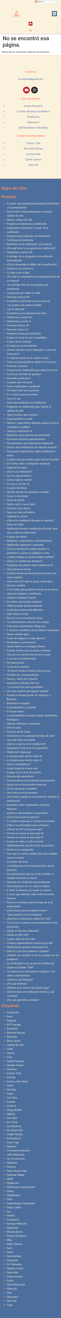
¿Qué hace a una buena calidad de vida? (29, 919)
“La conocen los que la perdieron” (25, 687)
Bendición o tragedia (18, 703)
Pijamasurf (33, 122)
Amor (10, 1016)
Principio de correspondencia (22, 675)
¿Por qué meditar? (17, 984)
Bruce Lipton (14, 1041)
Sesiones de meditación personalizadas (28, 882)
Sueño (10, 1280)
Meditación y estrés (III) (19, 252)
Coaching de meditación (20, 240)
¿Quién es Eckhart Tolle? (20, 967)
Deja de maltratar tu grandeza (23, 724)
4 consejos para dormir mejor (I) (24, 760)
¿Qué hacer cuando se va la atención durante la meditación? (33, 799)
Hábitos (11, 1114)
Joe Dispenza (14, 1126)
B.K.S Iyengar (14, 1024)
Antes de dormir (16, 500)
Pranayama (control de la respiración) (27, 748)
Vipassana (12, 1297)
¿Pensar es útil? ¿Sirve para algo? (25, 829)
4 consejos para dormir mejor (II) (24, 756)
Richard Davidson (16, 1236)
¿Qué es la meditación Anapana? (24, 561)
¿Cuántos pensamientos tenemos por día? (30, 943)
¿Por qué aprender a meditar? (23, 1000)
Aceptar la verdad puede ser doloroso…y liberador (29, 697)
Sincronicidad (14, 1256)
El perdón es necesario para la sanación (28, 301)
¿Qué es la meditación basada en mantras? (30, 520)
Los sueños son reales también (24, 305)
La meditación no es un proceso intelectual (30, 963)
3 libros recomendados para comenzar (28, 825)
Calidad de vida (15, 1045)
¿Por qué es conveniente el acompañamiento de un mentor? (33, 279)
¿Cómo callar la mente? (19, 480)
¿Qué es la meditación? (19, 472)
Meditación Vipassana (19, 752)
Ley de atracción (16, 1159)
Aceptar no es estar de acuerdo (24, 772)
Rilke (9, 1240)
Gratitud (11, 1106)
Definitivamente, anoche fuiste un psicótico (30, 845)
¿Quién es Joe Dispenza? (20, 979)
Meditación (13, 1183)
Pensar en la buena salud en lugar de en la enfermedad (30, 904)
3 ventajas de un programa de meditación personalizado (30, 258)
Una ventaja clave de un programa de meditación (27, 287)
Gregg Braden (14, 1110)
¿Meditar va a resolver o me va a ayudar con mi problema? (33, 957)
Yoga (10, 1305)
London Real (33, 154)
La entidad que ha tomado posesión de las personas (30, 868)
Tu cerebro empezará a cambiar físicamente (31, 821)
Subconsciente (15, 1276)
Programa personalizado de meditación (28, 236)
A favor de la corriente (19, 342)
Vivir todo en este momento (22, 793)
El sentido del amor (17, 862)
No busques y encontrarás (21, 642)
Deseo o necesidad (17, 496)
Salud (10, 1252)
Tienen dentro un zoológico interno (26, 646)
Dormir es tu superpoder (20, 849)
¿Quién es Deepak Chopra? (21, 598)
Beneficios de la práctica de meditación (28, 435)
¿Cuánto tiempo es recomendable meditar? (30, 557)
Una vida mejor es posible (21, 740)
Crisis (9, 1057)
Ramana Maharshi (16, 1224)
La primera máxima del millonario (25, 610)
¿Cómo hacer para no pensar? (23, 817)
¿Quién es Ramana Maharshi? (23, 931)
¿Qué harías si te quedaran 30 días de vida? (31, 736)
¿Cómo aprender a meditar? (22, 789)
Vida (9, 1293)
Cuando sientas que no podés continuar (29, 650)
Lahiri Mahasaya (15, 1154)
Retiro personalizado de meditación (26, 403)
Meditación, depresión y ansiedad (25, 545)
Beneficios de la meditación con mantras (29, 244)
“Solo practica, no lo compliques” (25, 914)
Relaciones (13, 1228)
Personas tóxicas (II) (18, 325)
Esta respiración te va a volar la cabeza (28, 886)
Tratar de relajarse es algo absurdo (26, 638)
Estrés (10, 1085)
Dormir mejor (14, 728)
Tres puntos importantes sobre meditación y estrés (31, 453)
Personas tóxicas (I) (17, 329)
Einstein (11, 1077)
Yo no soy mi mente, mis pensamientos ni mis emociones (32, 925)
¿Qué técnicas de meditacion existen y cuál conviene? (30, 994)
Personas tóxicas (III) (18, 297)
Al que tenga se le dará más (22, 768)
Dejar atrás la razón (17, 614)
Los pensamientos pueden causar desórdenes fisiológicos (32, 717)
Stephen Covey (15, 1268)
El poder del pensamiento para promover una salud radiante (31, 575)
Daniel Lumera (33, 159)
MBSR (10, 1179)
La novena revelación (18, 1150)
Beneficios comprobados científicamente (29, 541)
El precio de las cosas (18, 732)
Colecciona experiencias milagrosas (26, 626)
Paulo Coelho (14, 1207)
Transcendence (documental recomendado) (31, 780)
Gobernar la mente (17, 516)
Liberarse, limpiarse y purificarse (24, 593)
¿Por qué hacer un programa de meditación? (31, 248)
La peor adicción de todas (21, 939)
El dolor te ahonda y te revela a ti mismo (29, 890)
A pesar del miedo (17, 537)
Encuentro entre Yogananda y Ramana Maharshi (28, 807)
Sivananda (12, 1260)
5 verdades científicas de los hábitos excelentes (33, 630)
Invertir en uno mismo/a (20, 268)
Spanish (39, 2)
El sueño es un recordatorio (22, 346)
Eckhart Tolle (33, 143)
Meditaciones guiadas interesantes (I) (27, 947)
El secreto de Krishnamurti (21, 658)
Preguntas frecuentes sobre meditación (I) (30, 565)
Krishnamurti (14, 1138)
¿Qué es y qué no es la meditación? (26, 744)
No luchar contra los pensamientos (26, 439)
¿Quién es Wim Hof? (18, 935)
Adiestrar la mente (17, 468)
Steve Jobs (12, 1272)
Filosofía (11, 1089)
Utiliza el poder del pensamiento (24, 606)
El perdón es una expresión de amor (26, 313)
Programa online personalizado (24, 333)
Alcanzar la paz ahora (18, 508)
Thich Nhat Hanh (16, 1285)
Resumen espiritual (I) (18, 378)
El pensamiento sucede (19, 419)
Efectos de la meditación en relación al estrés (32, 447)
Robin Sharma (14, 1244)
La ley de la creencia (18, 667)
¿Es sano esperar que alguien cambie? (27, 691)
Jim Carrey (12, 1122)
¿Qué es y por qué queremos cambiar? (28, 951)
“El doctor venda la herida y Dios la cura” (29, 671)
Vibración (12, 1289)
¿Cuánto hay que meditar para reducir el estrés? (33, 459)
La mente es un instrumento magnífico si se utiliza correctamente (31, 973)
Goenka (11, 1102)
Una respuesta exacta (19, 569)
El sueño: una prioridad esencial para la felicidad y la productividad (33, 205)
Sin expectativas (16, 663)
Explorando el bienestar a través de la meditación (27, 230)
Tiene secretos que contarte (22, 415)
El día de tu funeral (17, 366)
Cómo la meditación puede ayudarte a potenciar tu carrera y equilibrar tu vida (28, 551)
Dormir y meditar (16, 585)
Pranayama (13, 1220)
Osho (10, 1199)
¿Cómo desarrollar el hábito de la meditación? (32, 264)
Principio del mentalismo (20, 776)
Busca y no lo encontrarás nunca (24, 618)
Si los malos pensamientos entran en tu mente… (33, 589)
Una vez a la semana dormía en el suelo (29, 654)
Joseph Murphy (15, 1134)
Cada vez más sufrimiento (21, 512)
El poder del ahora (17, 488)
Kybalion (11, 1146)
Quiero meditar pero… (18, 634)
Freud (10, 1094)
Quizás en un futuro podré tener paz (26, 784)
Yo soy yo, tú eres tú (18, 484)
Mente (10, 1191)
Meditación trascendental (21, 1187)
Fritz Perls (12, 1098)
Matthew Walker (16, 1175)
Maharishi (12, 1163)
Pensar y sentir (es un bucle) (22, 679)
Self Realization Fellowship (33, 128)
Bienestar (12, 1037)
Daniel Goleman (15, 1061)
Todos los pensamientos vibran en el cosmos (31, 362)
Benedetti (12, 1029)
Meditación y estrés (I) (19, 321)
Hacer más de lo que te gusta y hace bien (29, 581)
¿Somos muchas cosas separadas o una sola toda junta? (31, 352)
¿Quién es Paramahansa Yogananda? (27, 813)
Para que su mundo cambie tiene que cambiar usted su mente (32, 856)
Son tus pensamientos (19, 476)
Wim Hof (33, 165)
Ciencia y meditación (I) (19, 431)
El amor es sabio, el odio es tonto (25, 841)
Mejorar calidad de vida (19, 220)
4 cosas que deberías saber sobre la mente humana (30, 896)
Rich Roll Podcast (33, 149)
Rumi (9, 1248)
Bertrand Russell (16, 1033)
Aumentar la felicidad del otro (23, 683)
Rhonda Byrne (14, 1232)
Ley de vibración (16, 309)
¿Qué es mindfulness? (19, 764)
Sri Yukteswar (14, 1264)
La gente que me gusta (19, 382)
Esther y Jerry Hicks (17, 1081)
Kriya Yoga (13, 1142)
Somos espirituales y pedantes (23, 386)
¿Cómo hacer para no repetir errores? (27, 910)
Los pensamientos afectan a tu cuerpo (28, 622)
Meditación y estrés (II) (19, 317)
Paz (9, 1211)
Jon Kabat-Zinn (15, 1130)
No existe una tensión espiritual (24, 602)
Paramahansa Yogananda (21, 1203)
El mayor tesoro (15, 711)
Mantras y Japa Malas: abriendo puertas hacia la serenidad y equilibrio (33, 425)
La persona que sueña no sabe (23, 293)
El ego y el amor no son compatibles (27, 337)
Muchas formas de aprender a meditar (28, 492)
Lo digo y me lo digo (18, 272)
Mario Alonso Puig (17, 1171)
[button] (54, 13)
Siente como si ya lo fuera (21, 504)
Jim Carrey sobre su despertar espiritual (28, 463)
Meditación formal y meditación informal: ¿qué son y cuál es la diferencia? (32, 530)
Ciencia (10, 1053)
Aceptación (13, 1012)
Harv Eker (12, 1118)
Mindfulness (13, 1195)
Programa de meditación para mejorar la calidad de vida (29, 409)
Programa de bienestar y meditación (27, 224)
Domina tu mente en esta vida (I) (25, 837)
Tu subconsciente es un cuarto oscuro (28, 358)
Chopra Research (33, 106)
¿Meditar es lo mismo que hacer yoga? (28, 988)
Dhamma (12, 1069)
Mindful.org (33, 117)
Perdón (11, 1215)
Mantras (11, 1167)
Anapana (11, 1020)
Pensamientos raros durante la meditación (30, 443)
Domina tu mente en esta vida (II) (25, 833)
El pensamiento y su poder (21, 707)
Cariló (10, 1049)
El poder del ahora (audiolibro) (33, 111)
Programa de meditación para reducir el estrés (32, 370)
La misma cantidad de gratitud (24, 374)
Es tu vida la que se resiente (22, 394)
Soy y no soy (14, 398)
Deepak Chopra (15, 1065)
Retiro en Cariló (15, 524)
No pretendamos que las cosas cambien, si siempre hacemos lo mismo (30, 876)
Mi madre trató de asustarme (23, 390)
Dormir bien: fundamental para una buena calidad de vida (29, 214)
